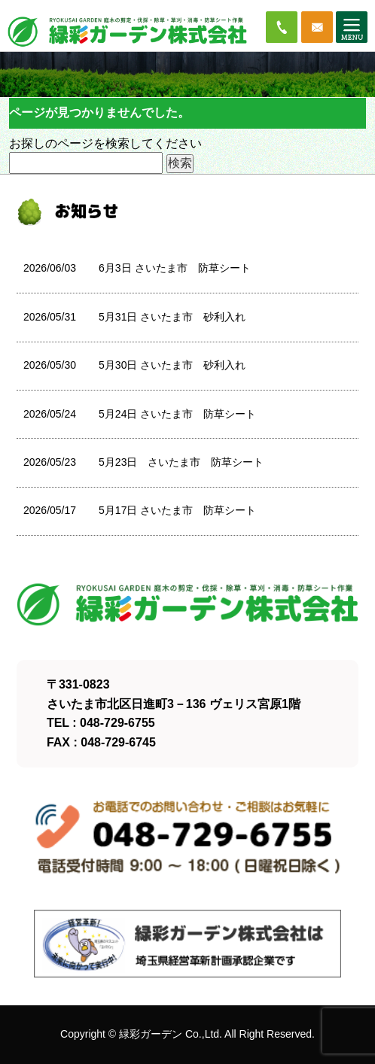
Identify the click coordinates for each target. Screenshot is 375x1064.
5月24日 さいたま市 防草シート (177, 414)
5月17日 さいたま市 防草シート (177, 510)
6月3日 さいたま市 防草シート (174, 268)
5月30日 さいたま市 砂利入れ (172, 365)
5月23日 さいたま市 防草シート (181, 462)
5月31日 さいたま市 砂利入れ (172, 317)
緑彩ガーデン (150, 1034)
